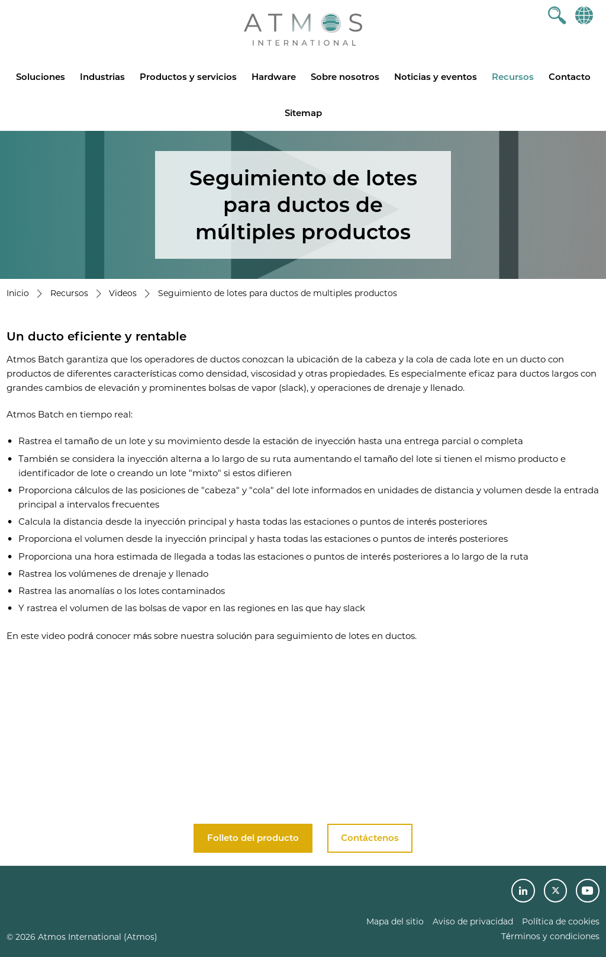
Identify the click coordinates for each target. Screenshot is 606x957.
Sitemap (303, 112)
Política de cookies (560, 921)
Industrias (102, 76)
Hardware (274, 76)
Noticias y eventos (435, 76)
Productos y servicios (188, 76)
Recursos (513, 76)
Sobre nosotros (345, 76)
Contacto (570, 76)
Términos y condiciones (550, 936)
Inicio (18, 293)
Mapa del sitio (395, 921)
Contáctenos (369, 837)
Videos (123, 293)
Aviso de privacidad (473, 921)
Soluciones (40, 76)
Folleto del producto (253, 837)
